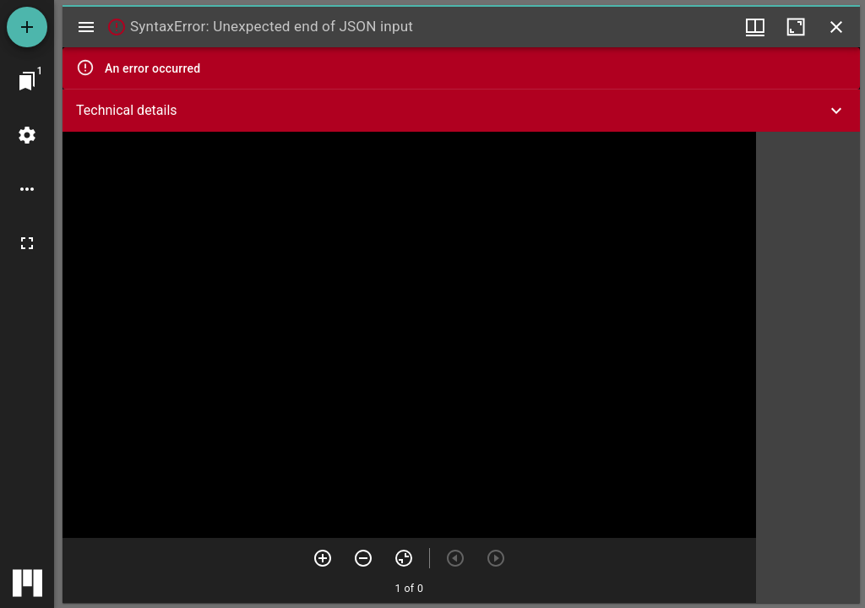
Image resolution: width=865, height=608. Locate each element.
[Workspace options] (27, 189)
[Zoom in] (322, 558)
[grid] (808, 367)
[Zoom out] (363, 558)
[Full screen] (27, 243)
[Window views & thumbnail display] (755, 27)
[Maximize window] (795, 27)
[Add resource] (27, 27)
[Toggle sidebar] (86, 27)
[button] (461, 111)
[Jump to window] (27, 81)
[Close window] (836, 27)
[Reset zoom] (404, 558)
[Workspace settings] (27, 135)
